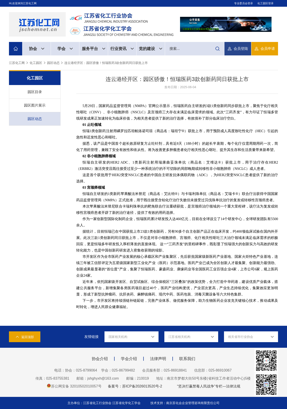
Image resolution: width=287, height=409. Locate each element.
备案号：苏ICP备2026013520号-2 (135, 386)
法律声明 (158, 359)
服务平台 (93, 48)
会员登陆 (241, 48)
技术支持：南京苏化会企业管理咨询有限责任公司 (185, 403)
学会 (65, 48)
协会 (36, 48)
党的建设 (150, 48)
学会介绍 (129, 359)
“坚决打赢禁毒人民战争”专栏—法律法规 (208, 386)
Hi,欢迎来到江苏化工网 (23, 3)
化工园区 (36, 63)
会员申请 (268, 48)
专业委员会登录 (243, 3)
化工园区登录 (265, 3)
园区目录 (35, 92)
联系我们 (187, 359)
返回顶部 (24, 337)
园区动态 (53, 63)
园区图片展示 (35, 105)
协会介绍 (100, 359)
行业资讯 (122, 48)
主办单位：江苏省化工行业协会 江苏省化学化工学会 (104, 403)
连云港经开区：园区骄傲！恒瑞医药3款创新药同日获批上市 (106, 63)
